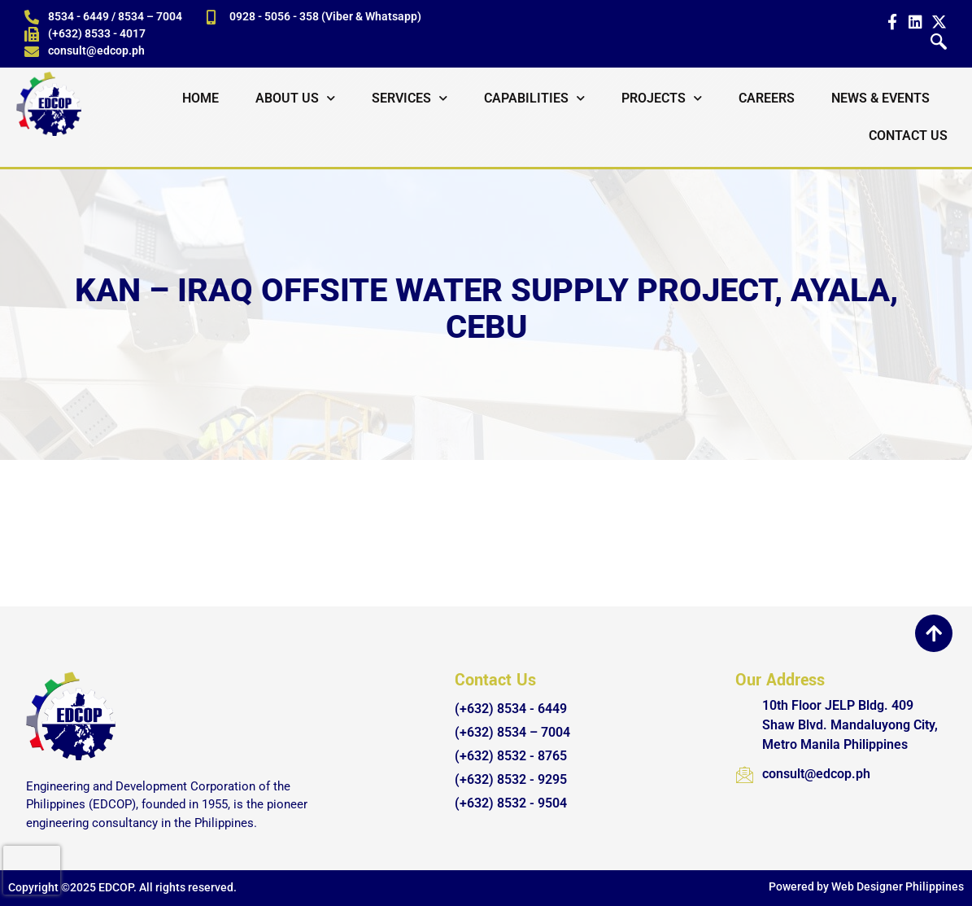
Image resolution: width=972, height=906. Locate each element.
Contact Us (908, 135)
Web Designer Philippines (897, 886)
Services (409, 98)
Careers (767, 98)
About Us (295, 98)
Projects (661, 98)
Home (200, 98)
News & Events (880, 98)
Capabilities (534, 98)
